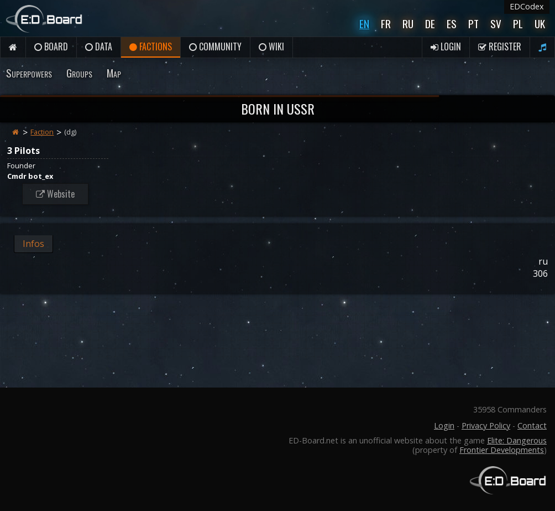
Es (452, 24)
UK (540, 24)
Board (51, 46)
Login (446, 46)
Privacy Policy (486, 425)
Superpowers (29, 73)
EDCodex (527, 6)
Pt (473, 24)
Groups (79, 73)
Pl (518, 24)
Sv (495, 24)
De (430, 24)
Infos (33, 244)
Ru (407, 24)
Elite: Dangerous (517, 440)
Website (55, 193)
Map (114, 73)
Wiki (271, 46)
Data (98, 46)
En (364, 24)
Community (215, 46)
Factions (150, 46)
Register (499, 46)
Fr (386, 24)
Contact (532, 425)
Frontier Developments (501, 450)
